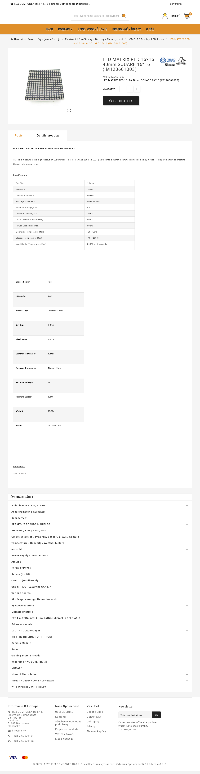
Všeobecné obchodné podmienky (68, 728)
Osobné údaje (95, 717)
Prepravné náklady (66, 734)
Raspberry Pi (19, 523)
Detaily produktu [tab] (48, 141)
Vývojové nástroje (22, 611)
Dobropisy (93, 727)
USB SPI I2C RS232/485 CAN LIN (31, 592)
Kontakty (60, 722)
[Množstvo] (122, 94)
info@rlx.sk (19, 736)
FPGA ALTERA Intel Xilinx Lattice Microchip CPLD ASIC (45, 623)
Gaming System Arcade (26, 661)
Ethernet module (21, 629)
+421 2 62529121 (23, 741)
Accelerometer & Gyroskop (28, 517)
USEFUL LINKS (64, 717)
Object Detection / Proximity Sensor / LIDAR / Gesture (45, 542)
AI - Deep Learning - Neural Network (34, 604)
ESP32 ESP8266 (21, 573)
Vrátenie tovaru (64, 739)
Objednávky (94, 722)
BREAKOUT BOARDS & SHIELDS (30, 529)
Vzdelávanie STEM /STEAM (28, 511)
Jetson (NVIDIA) (21, 579)
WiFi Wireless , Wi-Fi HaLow (28, 692)
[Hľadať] (95, 18)
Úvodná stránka (22, 502)
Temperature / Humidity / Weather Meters (37, 548)
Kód (105, 82)
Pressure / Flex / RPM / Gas (28, 536)
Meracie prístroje (22, 617)
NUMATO (17, 673)
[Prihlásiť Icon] (170, 18)
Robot (15, 654)
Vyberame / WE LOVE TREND (29, 667)
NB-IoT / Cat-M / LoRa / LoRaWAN (32, 686)
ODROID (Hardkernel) (24, 586)
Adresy (91, 732)
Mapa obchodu (64, 744)
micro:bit (17, 554)
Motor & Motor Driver (24, 679)
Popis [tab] (19, 141)
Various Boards (21, 598)
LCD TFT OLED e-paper (25, 636)
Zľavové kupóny (96, 736)
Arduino (16, 567)
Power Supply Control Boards (29, 561)
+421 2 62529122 (23, 746)
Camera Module (21, 648)
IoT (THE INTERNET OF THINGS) (31, 642)
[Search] (124, 18)
